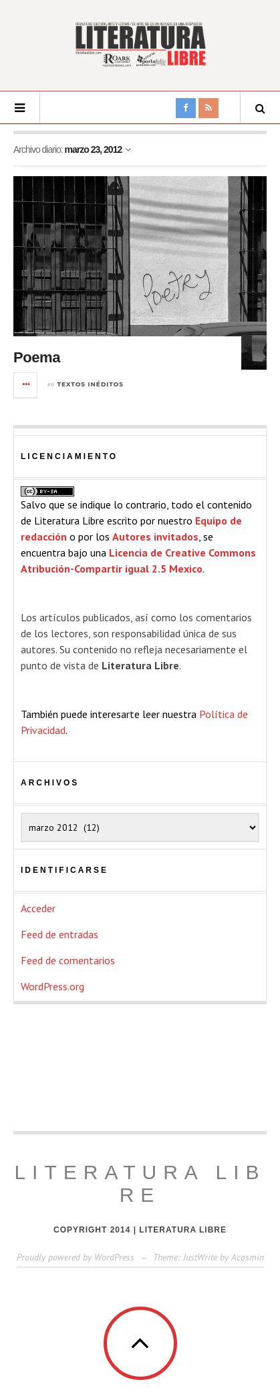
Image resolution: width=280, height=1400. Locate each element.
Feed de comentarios (68, 960)
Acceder (38, 908)
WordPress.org (52, 986)
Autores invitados (155, 536)
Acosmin (247, 1257)
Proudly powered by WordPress (75, 1257)
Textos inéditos (90, 384)
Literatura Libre (139, 1183)
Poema (36, 357)
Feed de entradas (59, 934)
